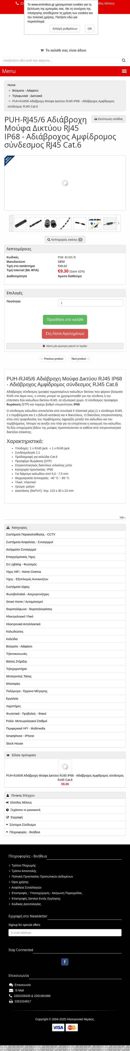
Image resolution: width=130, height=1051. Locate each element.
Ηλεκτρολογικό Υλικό (19, 616)
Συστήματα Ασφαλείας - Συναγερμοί (29, 542)
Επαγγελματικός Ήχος (20, 557)
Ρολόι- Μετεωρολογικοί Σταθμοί (26, 721)
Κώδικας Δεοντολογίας (25, 904)
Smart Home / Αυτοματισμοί (24, 601)
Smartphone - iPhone (20, 736)
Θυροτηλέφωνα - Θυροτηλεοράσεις (29, 609)
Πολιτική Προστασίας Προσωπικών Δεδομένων (41, 876)
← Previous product (52, 358)
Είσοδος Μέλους (102, 3)
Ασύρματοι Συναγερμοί (21, 549)
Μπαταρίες (13, 683)
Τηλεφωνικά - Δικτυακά (27, 96)
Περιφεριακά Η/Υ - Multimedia (25, 728)
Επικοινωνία (20, 985)
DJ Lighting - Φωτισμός (21, 564)
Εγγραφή (14, 817)
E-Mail (16, 990)
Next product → (80, 358)
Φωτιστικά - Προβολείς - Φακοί (26, 713)
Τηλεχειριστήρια (16, 669)
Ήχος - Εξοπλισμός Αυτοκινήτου (27, 579)
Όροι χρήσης (19, 882)
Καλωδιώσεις (15, 631)
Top (123, 518)
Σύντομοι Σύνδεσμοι (23, 824)
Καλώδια (12, 639)
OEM (61, 261)
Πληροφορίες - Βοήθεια (25, 832)
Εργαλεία (12, 698)
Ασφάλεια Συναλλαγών (25, 887)
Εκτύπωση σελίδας (108, 119)
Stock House (14, 743)
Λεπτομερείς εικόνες (64, 240)
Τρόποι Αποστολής (22, 871)
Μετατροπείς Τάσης (19, 676)
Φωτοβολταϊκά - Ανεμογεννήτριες (27, 594)
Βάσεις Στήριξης (16, 661)
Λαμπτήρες (13, 706)
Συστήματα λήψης (18, 586)
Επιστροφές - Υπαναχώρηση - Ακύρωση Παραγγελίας (45, 893)
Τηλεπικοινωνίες (16, 653)
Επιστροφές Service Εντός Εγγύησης (35, 898)
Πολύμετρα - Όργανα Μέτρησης (27, 691)
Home (12, 85)
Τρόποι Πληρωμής (22, 865)
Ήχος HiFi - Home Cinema (23, 571)
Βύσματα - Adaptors (25, 90)
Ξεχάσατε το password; (23, 810)
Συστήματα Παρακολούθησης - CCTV (30, 534)
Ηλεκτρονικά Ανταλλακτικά (23, 624)
